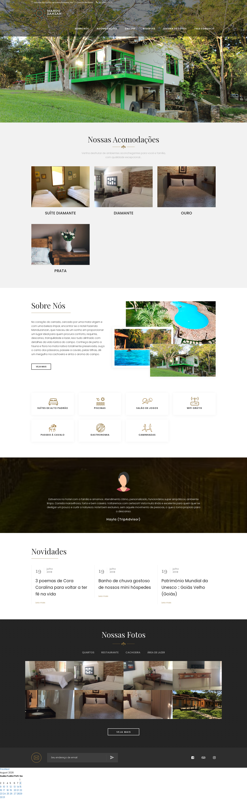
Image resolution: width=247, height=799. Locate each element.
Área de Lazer (156, 652)
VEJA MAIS (41, 366)
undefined (123, 795)
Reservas (149, 30)
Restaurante (110, 652)
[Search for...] (82, 757)
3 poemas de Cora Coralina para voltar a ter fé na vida (61, 587)
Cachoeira (133, 652)
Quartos (88, 652)
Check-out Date (78, 789)
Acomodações (107, 30)
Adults (109, 789)
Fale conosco (204, 30)
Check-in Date (41, 789)
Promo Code (148, 789)
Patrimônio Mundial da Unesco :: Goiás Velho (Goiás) (184, 587)
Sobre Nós (82, 30)
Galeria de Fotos (175, 30)
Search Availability (189, 794)
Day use (130, 30)
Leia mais (40, 602)
